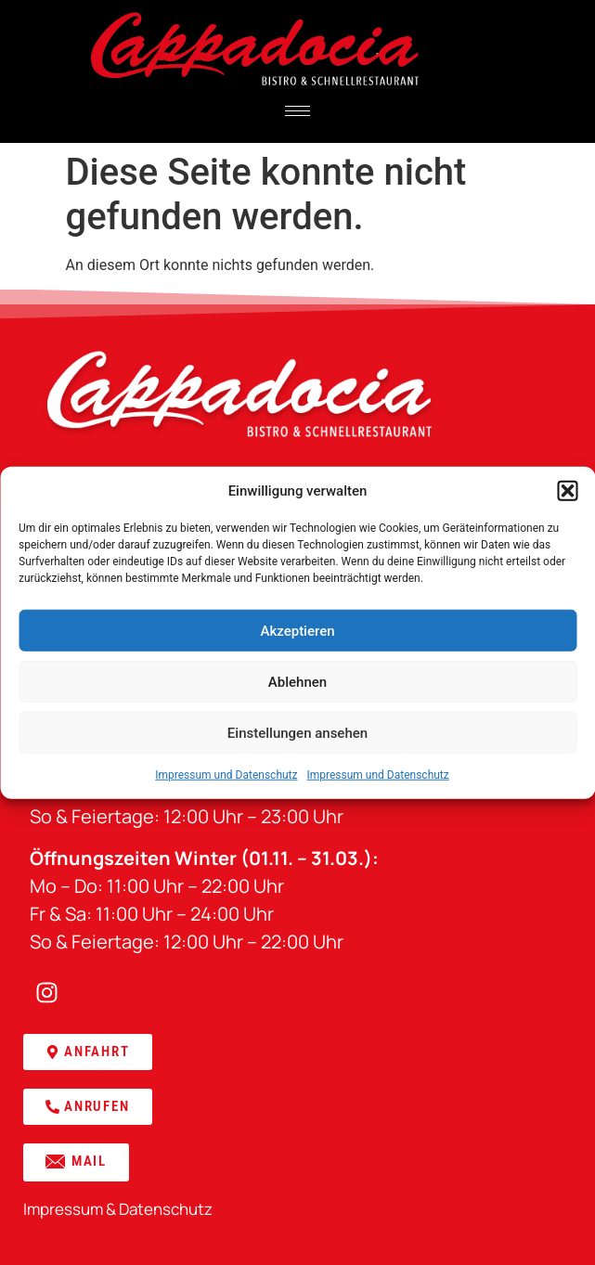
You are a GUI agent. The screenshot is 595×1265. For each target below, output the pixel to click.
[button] (567, 491)
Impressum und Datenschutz (226, 774)
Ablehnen (297, 681)
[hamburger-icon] (297, 110)
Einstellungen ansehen (297, 732)
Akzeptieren (297, 630)
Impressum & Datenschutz (118, 1209)
